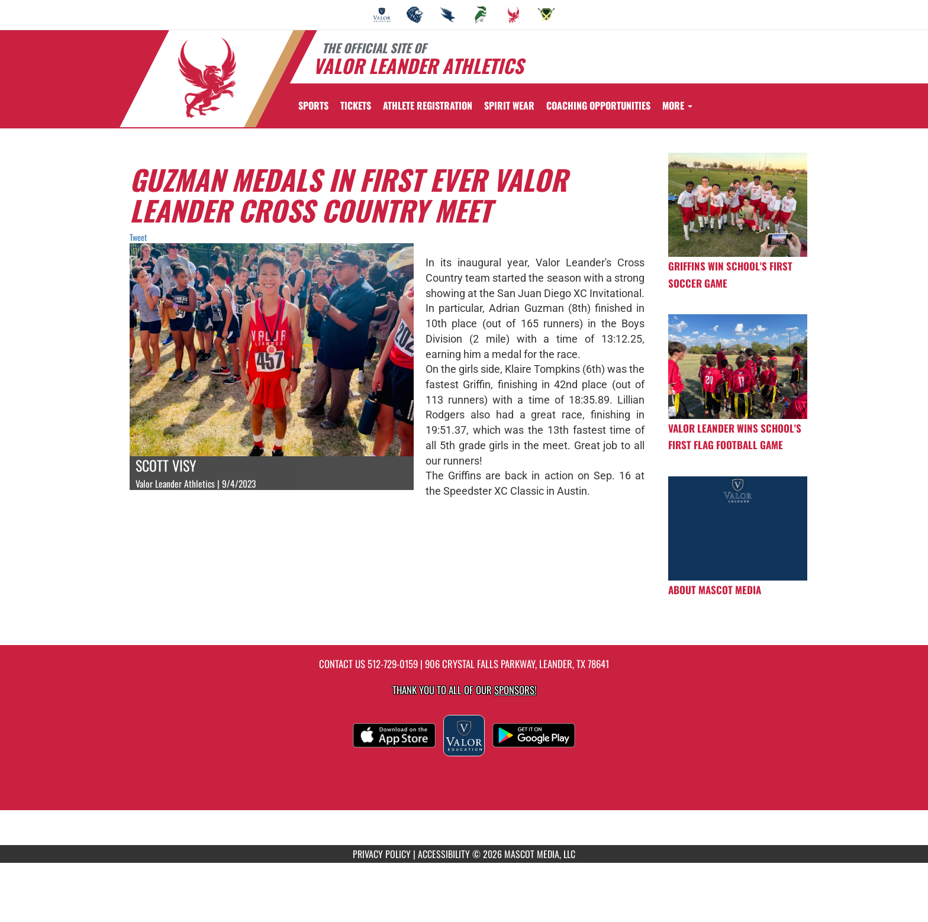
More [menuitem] (677, 105)
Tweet (138, 237)
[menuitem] (381, 15)
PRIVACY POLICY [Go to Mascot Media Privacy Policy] (382, 854)
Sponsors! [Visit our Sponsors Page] (515, 689)
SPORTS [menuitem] (313, 105)
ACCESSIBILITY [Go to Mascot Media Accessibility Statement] (444, 854)
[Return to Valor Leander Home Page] (207, 77)
